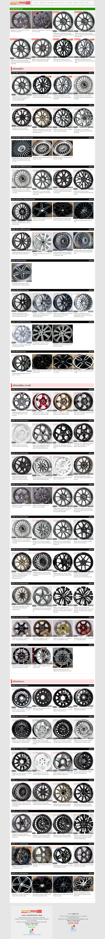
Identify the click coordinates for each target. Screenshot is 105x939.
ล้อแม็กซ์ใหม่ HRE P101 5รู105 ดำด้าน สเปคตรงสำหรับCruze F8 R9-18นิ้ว (62, 219)
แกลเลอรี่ (75, 2)
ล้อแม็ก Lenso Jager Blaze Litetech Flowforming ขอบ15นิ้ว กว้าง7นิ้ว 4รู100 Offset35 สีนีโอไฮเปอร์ (42, 446)
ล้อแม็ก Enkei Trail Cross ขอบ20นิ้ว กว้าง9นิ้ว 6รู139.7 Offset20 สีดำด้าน (83, 805)
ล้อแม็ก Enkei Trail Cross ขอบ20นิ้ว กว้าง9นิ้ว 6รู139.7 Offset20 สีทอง (62, 805)
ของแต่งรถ (81, 2)
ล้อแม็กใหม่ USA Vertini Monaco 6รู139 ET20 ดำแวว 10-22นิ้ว (83, 865)
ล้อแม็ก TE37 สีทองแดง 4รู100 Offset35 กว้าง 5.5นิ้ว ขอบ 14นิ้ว (61, 413)
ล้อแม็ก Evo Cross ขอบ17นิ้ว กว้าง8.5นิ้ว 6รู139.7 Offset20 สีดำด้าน (22, 774)
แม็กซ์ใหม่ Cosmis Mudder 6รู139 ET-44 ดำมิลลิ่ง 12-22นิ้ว (21, 867)
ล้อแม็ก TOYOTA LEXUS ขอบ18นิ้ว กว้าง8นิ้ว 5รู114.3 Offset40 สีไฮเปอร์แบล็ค (42, 542)
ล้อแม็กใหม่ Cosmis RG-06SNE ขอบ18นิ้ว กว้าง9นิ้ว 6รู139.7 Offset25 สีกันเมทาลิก (21, 835)
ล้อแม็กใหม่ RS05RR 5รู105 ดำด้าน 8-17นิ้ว (83, 221)
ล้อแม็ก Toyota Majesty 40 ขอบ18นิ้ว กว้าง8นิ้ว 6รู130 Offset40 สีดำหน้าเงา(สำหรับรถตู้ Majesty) (83, 837)
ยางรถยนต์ (69, 2)
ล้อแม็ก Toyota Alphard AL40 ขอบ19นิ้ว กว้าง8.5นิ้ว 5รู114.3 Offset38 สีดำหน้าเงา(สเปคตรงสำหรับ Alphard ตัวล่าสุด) (83, 610)
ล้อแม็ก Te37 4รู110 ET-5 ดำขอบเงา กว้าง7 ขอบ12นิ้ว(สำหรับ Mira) (21, 639)
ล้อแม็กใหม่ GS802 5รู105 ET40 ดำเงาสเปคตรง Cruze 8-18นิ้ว (42, 219)
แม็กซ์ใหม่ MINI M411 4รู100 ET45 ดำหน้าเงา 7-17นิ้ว (63, 371)
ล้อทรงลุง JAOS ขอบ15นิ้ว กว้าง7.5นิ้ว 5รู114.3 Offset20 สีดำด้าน (21, 710)
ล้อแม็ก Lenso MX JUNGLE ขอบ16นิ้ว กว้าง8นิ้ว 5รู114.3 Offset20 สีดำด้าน (62, 741)
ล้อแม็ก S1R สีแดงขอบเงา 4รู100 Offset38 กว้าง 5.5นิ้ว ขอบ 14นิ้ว (41, 413)
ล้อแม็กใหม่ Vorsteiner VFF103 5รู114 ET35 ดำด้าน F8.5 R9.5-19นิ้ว (42, 895)
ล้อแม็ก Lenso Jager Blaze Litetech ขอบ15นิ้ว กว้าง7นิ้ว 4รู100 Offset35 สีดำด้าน (62, 446)
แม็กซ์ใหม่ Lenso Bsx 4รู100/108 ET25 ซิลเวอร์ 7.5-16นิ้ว (62, 158)
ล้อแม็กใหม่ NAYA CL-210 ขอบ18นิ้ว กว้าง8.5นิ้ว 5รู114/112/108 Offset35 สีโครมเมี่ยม (21, 541)
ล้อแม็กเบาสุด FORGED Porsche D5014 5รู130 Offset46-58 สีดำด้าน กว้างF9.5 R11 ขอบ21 (63, 315)
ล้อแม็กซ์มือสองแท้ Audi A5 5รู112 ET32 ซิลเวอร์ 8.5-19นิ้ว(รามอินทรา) (21, 284)
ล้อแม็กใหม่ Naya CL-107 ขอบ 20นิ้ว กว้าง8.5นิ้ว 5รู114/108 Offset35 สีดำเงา (62, 575)
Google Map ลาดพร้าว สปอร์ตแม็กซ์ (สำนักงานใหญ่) (32, 932)
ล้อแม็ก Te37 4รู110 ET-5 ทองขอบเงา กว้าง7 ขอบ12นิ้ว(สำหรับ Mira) (62, 639)
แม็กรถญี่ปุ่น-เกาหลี (52, 2)
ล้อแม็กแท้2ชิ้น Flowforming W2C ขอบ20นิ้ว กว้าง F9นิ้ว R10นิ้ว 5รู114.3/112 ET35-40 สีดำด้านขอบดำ (83, 575)
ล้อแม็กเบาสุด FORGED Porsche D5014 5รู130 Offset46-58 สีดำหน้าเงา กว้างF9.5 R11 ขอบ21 (42, 315)
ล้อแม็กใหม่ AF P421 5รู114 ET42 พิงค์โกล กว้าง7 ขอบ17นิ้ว (20, 31)
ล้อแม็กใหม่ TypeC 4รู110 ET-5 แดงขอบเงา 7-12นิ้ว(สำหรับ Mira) (83, 639)
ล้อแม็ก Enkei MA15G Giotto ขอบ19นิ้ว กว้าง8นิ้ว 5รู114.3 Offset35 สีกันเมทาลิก (42, 609)
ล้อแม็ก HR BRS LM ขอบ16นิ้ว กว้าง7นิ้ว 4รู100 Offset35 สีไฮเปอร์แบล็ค (42, 478)
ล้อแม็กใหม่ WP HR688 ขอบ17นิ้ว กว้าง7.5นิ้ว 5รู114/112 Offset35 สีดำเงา (63, 60)
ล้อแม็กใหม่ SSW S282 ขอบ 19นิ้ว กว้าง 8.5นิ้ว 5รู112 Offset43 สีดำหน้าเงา (21, 253)
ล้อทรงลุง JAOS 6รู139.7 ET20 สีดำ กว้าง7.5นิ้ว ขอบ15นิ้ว (41, 709)
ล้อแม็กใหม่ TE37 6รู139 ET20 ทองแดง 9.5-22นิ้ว (42, 865)
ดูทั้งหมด (91, 73)
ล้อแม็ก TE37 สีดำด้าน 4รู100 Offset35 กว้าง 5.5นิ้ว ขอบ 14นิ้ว (83, 413)
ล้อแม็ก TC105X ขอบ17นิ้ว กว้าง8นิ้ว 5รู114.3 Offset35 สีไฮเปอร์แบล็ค (41, 60)
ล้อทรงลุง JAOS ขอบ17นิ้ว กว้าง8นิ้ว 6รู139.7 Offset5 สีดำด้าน (82, 772)
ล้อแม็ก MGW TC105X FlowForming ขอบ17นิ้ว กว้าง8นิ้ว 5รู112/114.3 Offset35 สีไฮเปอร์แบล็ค (63, 34)
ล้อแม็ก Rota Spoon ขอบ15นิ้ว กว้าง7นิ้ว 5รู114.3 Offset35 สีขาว (20, 445)
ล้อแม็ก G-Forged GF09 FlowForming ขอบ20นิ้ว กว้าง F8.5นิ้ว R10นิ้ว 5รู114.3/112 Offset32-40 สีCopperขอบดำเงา (21, 576)
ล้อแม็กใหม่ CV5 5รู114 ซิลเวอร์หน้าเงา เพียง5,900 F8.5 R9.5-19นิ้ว (21, 895)
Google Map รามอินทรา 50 (73, 928)
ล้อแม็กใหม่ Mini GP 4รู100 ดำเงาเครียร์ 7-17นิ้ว (83, 371)
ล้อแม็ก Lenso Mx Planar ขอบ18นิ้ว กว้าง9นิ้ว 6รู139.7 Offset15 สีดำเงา (41, 836)
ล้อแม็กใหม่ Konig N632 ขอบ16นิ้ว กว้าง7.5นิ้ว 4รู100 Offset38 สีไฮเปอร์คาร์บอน (83, 477)
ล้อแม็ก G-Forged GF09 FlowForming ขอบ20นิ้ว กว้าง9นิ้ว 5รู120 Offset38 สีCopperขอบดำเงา (42, 130)
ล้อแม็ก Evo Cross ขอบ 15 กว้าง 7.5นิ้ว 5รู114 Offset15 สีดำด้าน (83, 709)
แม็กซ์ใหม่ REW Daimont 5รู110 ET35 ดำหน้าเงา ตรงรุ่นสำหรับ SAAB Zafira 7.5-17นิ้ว (21, 160)
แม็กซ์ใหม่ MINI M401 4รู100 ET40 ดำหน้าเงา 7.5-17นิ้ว (21, 374)
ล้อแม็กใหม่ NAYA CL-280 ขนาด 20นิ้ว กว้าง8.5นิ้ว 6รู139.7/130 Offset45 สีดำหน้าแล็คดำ (21, 804)
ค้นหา (87, 2)
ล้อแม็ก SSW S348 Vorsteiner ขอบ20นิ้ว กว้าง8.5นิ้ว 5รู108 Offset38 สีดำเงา (83, 192)
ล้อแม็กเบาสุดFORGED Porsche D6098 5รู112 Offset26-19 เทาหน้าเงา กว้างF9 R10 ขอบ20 (83, 315)
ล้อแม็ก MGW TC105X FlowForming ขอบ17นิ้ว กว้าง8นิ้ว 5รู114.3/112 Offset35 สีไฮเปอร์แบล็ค (85, 34)
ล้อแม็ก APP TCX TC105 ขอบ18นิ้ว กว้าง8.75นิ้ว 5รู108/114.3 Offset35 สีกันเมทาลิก (41, 192)
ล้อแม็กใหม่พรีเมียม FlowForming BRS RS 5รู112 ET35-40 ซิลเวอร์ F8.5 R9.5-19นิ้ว (83, 251)
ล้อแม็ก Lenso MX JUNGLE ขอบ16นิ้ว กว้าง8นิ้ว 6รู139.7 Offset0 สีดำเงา (21, 741)
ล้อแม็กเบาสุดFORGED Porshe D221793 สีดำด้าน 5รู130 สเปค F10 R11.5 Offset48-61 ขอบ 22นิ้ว (20, 314)
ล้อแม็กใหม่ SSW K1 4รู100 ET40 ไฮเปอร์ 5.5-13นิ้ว (41, 666)
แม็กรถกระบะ (61, 2)
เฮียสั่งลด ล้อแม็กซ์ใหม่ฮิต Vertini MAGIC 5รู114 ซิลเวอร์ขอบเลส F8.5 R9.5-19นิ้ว (82, 894)
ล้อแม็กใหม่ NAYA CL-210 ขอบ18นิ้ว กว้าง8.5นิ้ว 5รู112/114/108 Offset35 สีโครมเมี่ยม (83, 97)
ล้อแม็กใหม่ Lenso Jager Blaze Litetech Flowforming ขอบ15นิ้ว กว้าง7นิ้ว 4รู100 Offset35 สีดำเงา (83, 445)
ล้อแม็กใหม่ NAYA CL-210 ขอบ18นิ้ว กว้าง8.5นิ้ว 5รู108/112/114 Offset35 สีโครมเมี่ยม (21, 191)
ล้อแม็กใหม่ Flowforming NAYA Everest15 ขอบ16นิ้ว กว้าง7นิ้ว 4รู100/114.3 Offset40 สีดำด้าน (20, 477)
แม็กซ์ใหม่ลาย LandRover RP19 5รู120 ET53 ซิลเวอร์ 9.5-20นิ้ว (21, 345)
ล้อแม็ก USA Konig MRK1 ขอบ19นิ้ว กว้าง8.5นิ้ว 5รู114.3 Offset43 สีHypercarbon (20, 607)
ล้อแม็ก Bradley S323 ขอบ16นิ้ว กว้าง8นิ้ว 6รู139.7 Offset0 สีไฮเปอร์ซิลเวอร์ (42, 742)
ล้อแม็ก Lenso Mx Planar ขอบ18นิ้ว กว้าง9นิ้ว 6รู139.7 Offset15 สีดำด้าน (62, 836)
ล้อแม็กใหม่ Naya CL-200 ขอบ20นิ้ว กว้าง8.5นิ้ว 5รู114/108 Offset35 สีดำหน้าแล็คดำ (42, 573)
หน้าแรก (36, 2)
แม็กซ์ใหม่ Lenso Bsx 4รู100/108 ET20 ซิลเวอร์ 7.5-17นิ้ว (42, 158)
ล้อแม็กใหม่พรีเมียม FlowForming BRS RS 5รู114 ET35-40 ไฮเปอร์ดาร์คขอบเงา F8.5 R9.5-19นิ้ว (62, 253)
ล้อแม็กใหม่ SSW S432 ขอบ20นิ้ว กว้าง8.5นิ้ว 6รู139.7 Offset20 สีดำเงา (42, 803)
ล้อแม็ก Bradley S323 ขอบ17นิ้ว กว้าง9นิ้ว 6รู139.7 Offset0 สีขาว (41, 773)
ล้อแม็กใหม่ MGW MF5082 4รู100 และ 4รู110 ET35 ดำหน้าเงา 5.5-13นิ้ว (21, 666)
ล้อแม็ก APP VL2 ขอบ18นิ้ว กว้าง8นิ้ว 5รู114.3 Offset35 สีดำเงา (83, 542)
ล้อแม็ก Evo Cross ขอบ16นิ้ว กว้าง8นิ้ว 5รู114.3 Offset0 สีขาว (62, 478)
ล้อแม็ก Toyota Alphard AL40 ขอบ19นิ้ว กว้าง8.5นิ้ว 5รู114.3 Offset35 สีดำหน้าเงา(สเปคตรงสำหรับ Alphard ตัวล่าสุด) (63, 610)
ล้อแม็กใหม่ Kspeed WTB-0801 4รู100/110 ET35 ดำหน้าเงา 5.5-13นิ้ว (62, 670)
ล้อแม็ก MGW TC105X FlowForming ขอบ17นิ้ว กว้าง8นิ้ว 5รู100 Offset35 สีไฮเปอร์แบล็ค (21, 62)
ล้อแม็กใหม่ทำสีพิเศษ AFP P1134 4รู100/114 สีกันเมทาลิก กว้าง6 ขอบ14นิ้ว (20, 413)
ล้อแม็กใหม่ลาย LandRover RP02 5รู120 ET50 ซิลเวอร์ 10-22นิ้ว (41, 343)
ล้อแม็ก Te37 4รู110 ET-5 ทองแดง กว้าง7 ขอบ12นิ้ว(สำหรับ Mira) (41, 639)
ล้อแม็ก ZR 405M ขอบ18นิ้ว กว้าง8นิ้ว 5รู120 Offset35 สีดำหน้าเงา (62, 130)
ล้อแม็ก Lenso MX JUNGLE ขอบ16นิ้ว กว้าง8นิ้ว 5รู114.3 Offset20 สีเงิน (83, 741)
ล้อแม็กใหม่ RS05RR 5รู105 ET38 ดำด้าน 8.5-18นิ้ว (21, 223)
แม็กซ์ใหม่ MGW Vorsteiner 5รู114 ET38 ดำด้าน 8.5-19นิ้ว (63, 895)
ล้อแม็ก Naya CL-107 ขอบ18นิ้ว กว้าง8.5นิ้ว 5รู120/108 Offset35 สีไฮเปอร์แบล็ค (83, 130)
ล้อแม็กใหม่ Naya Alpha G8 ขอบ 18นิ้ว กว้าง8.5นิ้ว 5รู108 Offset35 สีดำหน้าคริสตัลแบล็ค (62, 191)
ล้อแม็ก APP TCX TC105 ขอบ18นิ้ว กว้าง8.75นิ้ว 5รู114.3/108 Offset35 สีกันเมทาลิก (62, 542)
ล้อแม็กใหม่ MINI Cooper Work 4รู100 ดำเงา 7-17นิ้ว (42, 371)
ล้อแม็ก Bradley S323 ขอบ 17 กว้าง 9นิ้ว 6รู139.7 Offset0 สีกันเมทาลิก (63, 773)
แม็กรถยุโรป (43, 2)
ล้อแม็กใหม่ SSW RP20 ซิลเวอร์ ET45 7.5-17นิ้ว (42, 254)
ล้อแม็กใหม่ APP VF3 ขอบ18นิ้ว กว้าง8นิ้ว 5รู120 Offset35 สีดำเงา (20, 128)
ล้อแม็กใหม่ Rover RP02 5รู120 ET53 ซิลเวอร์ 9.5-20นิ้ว (62, 345)
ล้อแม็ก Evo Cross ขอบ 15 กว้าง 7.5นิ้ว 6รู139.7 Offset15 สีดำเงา (62, 710)
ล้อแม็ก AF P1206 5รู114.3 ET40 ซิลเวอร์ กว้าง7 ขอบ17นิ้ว (42, 31)
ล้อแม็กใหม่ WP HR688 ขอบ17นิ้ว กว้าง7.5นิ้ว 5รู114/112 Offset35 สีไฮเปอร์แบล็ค (85, 60)
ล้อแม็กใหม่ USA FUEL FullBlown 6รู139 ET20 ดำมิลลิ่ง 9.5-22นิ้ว (63, 866)
